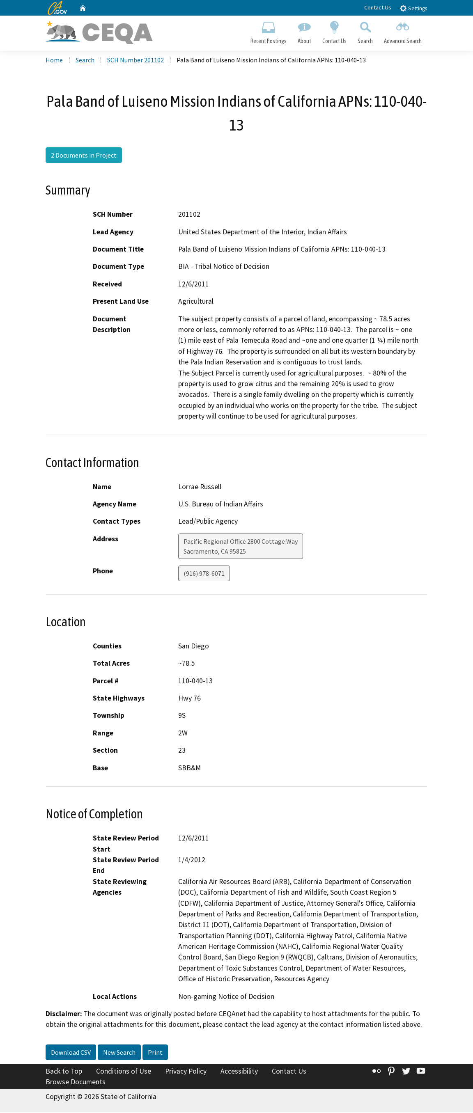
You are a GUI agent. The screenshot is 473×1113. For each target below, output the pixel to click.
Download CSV (71, 1053)
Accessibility (239, 1071)
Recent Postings (268, 31)
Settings (413, 8)
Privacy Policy (186, 1071)
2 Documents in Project (84, 156)
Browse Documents (76, 1082)
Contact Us (377, 7)
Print (155, 1053)
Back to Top (64, 1071)
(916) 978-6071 (204, 574)
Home (54, 61)
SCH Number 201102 (135, 61)
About (304, 31)
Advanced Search (403, 31)
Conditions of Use (123, 1071)
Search (365, 31)
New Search (119, 1053)
